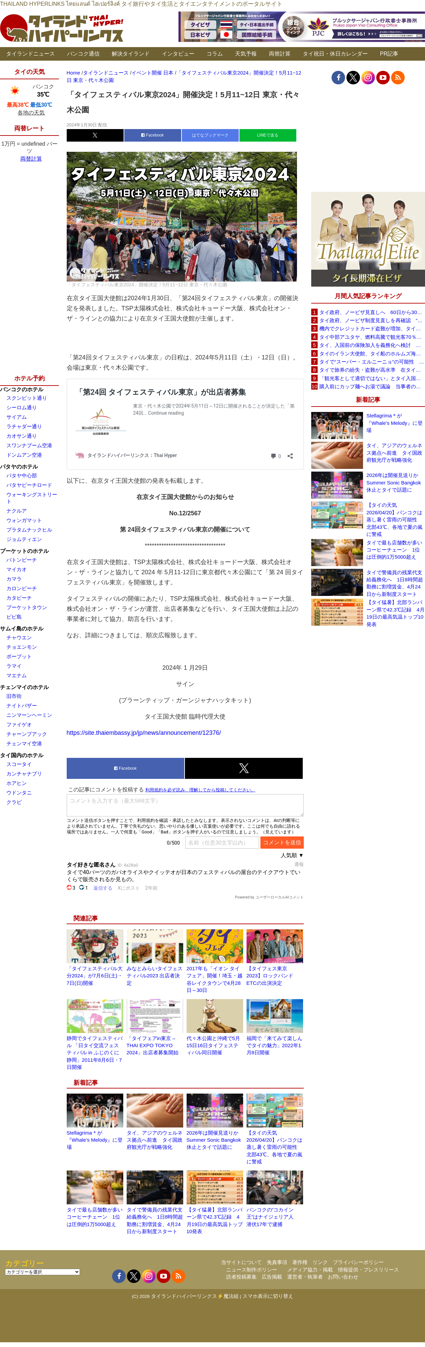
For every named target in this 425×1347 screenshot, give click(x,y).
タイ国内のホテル (21, 755)
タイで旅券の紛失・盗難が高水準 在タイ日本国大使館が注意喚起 (372, 370)
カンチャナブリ (24, 773)
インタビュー (178, 54)
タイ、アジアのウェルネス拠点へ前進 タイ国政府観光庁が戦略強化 (155, 1140)
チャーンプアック (26, 734)
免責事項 (277, 1262)
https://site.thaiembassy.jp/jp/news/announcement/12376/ (144, 732)
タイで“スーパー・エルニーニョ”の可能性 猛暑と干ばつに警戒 (372, 362)
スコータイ (19, 764)
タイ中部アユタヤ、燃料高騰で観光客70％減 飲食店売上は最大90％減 (372, 337)
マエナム (16, 675)
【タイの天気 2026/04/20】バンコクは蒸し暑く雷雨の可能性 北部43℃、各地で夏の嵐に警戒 (275, 1147)
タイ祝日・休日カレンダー (335, 54)
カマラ (14, 579)
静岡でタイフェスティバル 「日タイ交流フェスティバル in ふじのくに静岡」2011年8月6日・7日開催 (95, 1052)
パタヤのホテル (19, 467)
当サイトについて (241, 1262)
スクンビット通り (26, 398)
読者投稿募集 (241, 1277)
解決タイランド (131, 54)
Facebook (152, 135)
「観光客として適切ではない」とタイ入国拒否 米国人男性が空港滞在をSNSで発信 (372, 378)
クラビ (14, 802)
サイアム (16, 417)
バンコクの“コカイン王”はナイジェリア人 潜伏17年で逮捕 (273, 1217)
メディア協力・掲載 (310, 1269)
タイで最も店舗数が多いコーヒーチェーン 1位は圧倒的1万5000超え (95, 1217)
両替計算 (280, 54)
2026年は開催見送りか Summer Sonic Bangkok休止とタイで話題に (215, 1140)
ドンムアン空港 (24, 455)
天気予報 (246, 54)
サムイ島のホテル (21, 628)
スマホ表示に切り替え (267, 1296)
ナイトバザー (21, 705)
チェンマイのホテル (24, 687)
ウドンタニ (19, 792)
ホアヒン (16, 783)
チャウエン (19, 637)
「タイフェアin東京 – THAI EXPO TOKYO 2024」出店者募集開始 (152, 1045)
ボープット (19, 656)
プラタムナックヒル (29, 530)
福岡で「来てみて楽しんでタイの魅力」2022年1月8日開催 (274, 1045)
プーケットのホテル (24, 551)
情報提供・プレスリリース (368, 1269)
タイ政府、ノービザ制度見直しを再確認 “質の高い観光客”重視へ (372, 320)
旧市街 (14, 696)
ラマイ (14, 666)
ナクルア (16, 511)
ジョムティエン (24, 539)
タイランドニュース (30, 54)
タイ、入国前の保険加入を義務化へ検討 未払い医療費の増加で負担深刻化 (372, 345)
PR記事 (389, 54)
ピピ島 (14, 617)
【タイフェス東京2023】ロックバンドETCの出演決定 (270, 976)
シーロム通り (21, 407)
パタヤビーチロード (29, 485)
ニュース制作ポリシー (251, 1269)
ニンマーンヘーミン (29, 715)
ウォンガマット (24, 520)
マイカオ (16, 569)
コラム (215, 54)
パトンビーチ (21, 560)
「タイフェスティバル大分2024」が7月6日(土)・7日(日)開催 (95, 976)
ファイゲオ (19, 724)
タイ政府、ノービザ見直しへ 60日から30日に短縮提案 (372, 312)
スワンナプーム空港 (29, 445)
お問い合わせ (343, 1277)
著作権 (299, 1262)
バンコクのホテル (21, 389)
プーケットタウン (26, 607)
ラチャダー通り (24, 426)
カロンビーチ (21, 588)
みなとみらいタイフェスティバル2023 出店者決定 (155, 976)
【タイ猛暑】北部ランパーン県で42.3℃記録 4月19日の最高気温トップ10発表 (395, 613)
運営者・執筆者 (305, 1277)
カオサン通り (21, 436)
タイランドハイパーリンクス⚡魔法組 (195, 1296)
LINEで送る (267, 135)
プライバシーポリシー (358, 1262)
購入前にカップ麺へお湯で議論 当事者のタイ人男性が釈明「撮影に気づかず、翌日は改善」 (372, 386)
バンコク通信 (83, 54)
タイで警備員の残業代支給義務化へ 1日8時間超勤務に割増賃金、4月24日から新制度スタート (394, 583)
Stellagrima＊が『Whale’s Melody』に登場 (95, 1140)
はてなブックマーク (210, 135)
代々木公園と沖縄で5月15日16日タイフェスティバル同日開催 (213, 1045)
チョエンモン (21, 647)
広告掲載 (272, 1277)
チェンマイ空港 (24, 743)
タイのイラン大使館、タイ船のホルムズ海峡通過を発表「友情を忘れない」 (372, 353)
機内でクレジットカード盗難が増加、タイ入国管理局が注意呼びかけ (372, 328)
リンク (320, 1262)
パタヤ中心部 (21, 475)
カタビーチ (19, 598)
